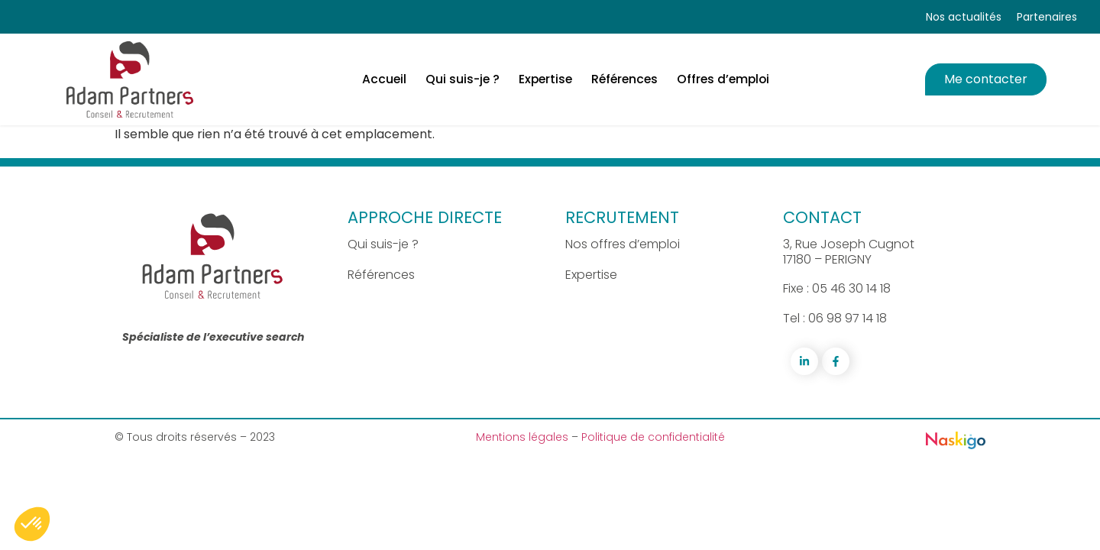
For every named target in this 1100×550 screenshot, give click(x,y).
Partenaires (1047, 16)
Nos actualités (963, 16)
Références (381, 274)
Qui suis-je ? (383, 244)
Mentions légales (523, 437)
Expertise (591, 274)
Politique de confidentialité (653, 437)
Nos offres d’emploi (622, 244)
